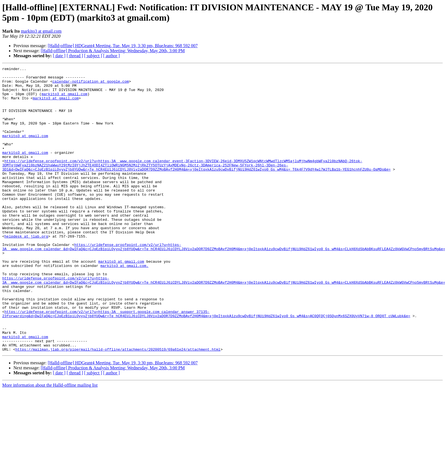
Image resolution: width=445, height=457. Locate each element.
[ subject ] (93, 55)
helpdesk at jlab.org (26, 270)
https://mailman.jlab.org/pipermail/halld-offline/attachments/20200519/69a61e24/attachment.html (117, 406)
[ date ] (59, 55)
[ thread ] (75, 55)
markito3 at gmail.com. (124, 305)
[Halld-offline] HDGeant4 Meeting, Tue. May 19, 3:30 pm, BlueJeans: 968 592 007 (123, 45)
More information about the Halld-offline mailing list (50, 442)
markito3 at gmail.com (41, 31)
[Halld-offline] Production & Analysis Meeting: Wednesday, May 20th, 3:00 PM (113, 50)
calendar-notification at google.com (90, 84)
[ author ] (111, 55)
